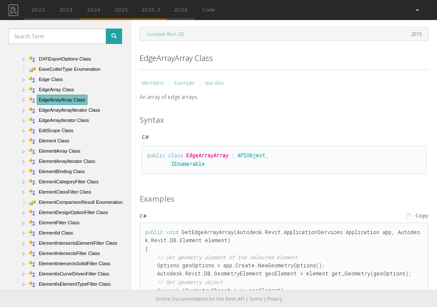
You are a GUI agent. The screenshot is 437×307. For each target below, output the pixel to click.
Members (153, 83)
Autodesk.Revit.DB (165, 34)
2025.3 (151, 9)
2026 (181, 9)
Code (208, 9)
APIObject (251, 155)
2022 (38, 9)
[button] (417, 10)
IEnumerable (188, 163)
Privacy (274, 299)
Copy (416, 216)
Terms (255, 299)
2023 (66, 9)
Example (184, 83)
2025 (121, 9)
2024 (94, 9)
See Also (214, 83)
